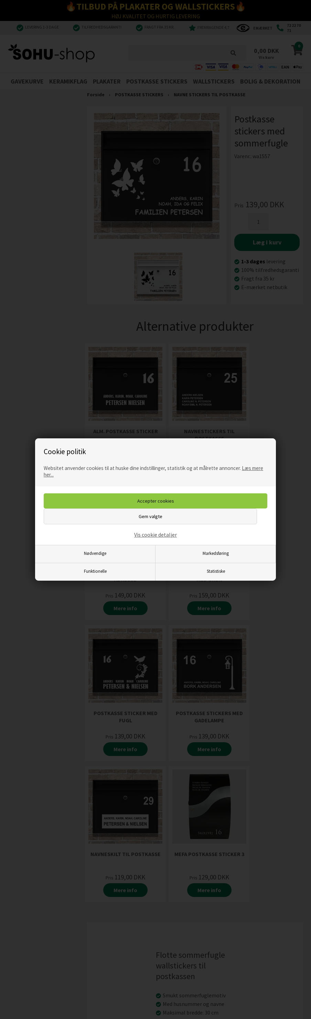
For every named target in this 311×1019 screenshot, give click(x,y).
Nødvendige (95, 553)
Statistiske (216, 571)
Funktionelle (95, 571)
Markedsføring (216, 553)
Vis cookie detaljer (155, 534)
